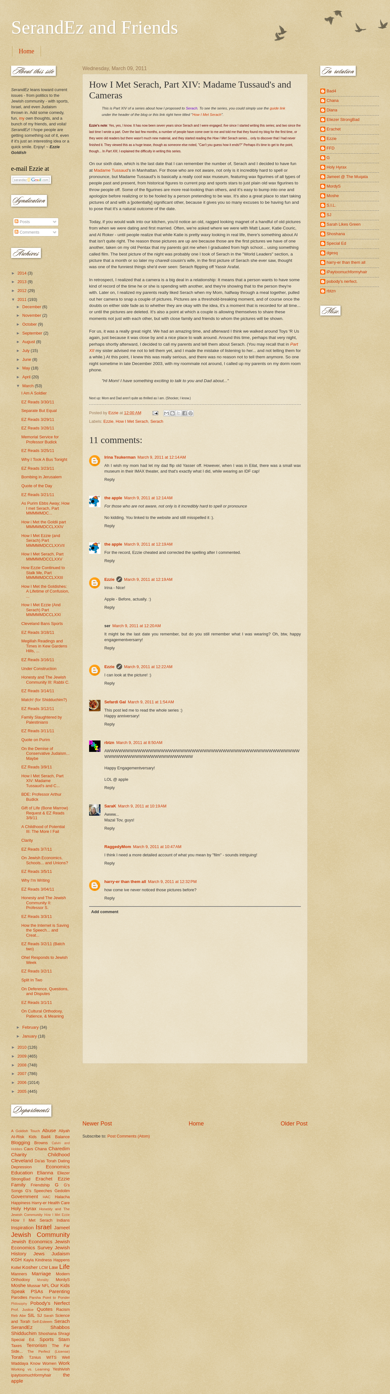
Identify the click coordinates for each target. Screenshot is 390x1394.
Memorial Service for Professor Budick (40, 439)
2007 (22, 1073)
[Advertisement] (195, 1092)
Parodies (19, 1297)
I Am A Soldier (34, 393)
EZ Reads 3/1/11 (36, 1002)
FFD (331, 148)
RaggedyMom (117, 846)
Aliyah (64, 1130)
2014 (22, 273)
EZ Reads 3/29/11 (37, 419)
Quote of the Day (36, 485)
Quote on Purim (35, 739)
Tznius (35, 1357)
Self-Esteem (42, 1322)
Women (49, 1363)
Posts (22, 221)
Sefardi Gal (115, 702)
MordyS (63, 1279)
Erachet (44, 1178)
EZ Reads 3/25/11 (37, 450)
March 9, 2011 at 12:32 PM (172, 881)
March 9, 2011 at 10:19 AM (142, 806)
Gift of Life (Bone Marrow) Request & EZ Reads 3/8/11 (44, 813)
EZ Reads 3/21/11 (37, 494)
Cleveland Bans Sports (42, 623)
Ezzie (108, 421)
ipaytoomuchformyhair (31, 1375)
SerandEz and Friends (94, 27)
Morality (43, 1280)
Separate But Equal (39, 410)
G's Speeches (38, 1190)
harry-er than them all (125, 881)
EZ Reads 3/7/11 (36, 849)
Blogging (20, 1142)
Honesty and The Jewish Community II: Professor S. (43, 902)
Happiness (20, 1202)
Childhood (59, 1154)
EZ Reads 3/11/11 (37, 730)
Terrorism (37, 1345)
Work (64, 1363)
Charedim (59, 1148)
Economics (58, 1166)
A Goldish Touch (25, 1131)
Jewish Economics (31, 1241)
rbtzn (109, 742)
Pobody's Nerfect (50, 1303)
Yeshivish (61, 1369)
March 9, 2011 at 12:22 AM (148, 666)
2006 (22, 1082)
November (32, 315)
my (21, 118)
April (26, 377)
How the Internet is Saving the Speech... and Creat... (45, 930)
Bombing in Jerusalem (41, 477)
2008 (22, 1065)
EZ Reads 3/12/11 (37, 708)
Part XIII (111, 151)
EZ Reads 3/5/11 (36, 871)
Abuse (49, 1130)
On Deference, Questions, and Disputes (44, 991)
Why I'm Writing (35, 880)
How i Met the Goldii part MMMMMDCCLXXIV (43, 524)
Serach (156, 421)
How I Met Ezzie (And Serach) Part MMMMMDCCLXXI (41, 609)
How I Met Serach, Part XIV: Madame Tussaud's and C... (42, 780)
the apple (113, 497)
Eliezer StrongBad (343, 119)
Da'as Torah (45, 1160)
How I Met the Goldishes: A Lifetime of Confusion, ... (45, 591)
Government (24, 1196)
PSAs (37, 1291)
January (30, 1036)
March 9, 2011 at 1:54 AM (151, 702)
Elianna (45, 1172)
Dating (64, 1160)
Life (64, 1266)
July (26, 350)
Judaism (61, 1253)
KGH (16, 1259)
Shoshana (47, 1333)
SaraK (110, 806)
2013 (22, 281)
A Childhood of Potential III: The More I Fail (43, 829)
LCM (43, 1267)
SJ (39, 1315)
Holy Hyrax (23, 1208)
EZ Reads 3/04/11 (37, 889)
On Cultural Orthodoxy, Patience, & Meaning (42, 1013)
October (30, 324)
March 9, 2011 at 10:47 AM (157, 846)
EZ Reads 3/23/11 (37, 468)
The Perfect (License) (49, 1351)
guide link (277, 108)
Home (26, 51)
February (31, 1027)
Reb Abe (18, 1316)
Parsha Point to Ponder (49, 1297)
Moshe (18, 1285)
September (32, 333)
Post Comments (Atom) (128, 1136)
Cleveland (22, 1160)
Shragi (64, 1333)
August (29, 341)
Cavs (28, 1148)
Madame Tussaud (111, 170)
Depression (21, 1167)
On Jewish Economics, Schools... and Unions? (44, 860)
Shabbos (60, 1327)
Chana (41, 1148)
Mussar (34, 1285)
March (28, 385)
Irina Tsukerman (120, 457)
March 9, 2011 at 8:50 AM (139, 742)
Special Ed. (23, 1339)
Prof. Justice (22, 1309)
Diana (332, 110)
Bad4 (45, 1136)
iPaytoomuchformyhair (347, 271)
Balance (62, 1136)
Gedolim (62, 1190)
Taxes (16, 1345)
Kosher (30, 1267)
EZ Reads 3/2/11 (36, 971)
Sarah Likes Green (344, 224)
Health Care (59, 1202)
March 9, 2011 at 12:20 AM (136, 625)
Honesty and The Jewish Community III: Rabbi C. (45, 679)
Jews (38, 1253)
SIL (31, 1315)
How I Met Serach (206, 114)
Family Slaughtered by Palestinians (41, 719)
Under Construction (38, 668)
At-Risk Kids (23, 1136)
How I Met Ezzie (57, 1215)
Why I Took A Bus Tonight (44, 459)
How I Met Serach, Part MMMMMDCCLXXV (42, 556)
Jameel (62, 1227)
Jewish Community (40, 1234)
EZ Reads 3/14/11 (37, 690)
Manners (19, 1273)
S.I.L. (331, 205)
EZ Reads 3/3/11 (36, 916)
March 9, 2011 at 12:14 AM (162, 457)
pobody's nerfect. (342, 281)
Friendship (40, 1185)
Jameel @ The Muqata (347, 176)
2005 (22, 1091)
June (27, 359)
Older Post (294, 1123)
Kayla (28, 1260)
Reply (109, 479)
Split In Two (31, 980)
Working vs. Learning (30, 1369)
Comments (27, 232)
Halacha (62, 1196)
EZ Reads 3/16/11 (37, 659)
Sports (47, 1339)
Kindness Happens (52, 1260)
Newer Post (97, 1123)
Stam (64, 1339)
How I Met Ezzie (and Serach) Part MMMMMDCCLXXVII (43, 540)
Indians (63, 1220)
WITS (51, 1357)
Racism (63, 1309)
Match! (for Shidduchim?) (44, 699)
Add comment (104, 911)
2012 (22, 290)
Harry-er (39, 1202)
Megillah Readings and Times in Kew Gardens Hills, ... (44, 646)
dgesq (332, 252)
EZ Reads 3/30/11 (37, 402)
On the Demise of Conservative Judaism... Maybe (45, 753)
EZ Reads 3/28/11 (37, 428)
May (26, 368)
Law (53, 1267)
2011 (22, 299)
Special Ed (336, 243)
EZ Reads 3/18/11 (37, 632)
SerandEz (22, 1327)
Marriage (41, 1273)
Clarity (27, 840)
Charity (19, 1154)
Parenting (59, 1291)
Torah (17, 1357)
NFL (45, 1285)
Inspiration (22, 1227)
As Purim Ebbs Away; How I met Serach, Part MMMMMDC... (45, 508)
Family (18, 1184)
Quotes (45, 1309)
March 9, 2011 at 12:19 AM (148, 544)
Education (22, 1172)
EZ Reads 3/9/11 (36, 767)
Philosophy (19, 1303)
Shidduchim (24, 1333)
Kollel (16, 1267)
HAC (46, 1197)
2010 (22, 1047)
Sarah (49, 1316)
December (32, 306)
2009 (22, 1056)
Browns (41, 1142)
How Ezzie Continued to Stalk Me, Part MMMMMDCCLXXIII (43, 572)
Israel (43, 1227)
